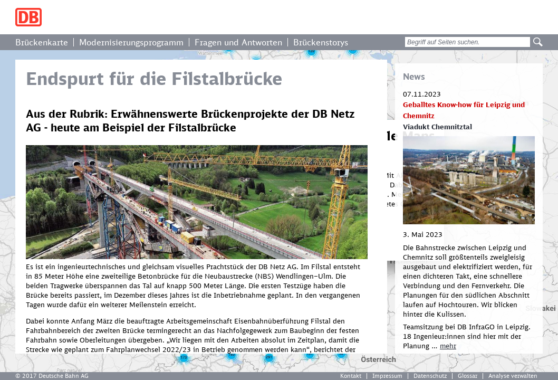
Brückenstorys (320, 42)
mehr (448, 345)
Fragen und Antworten (238, 42)
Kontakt (350, 375)
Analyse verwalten (512, 375)
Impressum (387, 375)
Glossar (467, 375)
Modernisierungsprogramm (131, 42)
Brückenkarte (41, 42)
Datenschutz (430, 375)
